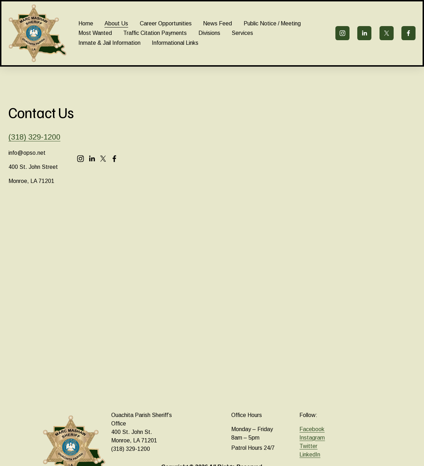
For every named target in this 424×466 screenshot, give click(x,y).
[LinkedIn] (364, 33)
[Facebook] (408, 33)
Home (85, 23)
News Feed (217, 23)
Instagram (312, 438)
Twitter (308, 446)
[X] (387, 33)
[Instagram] (342, 33)
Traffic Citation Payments (155, 33)
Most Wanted (95, 33)
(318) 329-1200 (34, 137)
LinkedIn (309, 455)
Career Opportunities (166, 23)
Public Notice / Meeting (272, 23)
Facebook (311, 429)
